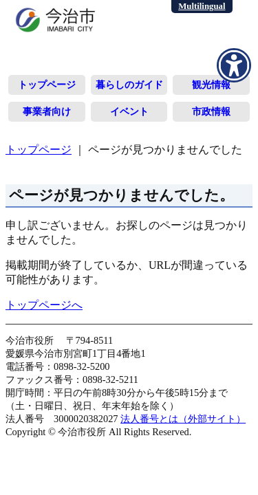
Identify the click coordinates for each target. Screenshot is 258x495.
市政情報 (211, 111)
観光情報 (211, 84)
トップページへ (44, 305)
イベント (129, 111)
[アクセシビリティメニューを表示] (234, 65)
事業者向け (47, 111)
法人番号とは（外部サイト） (183, 418)
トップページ (47, 84)
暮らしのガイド (129, 84)
